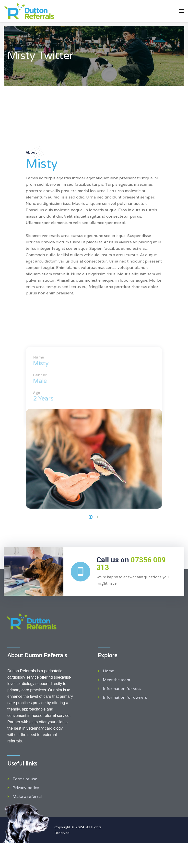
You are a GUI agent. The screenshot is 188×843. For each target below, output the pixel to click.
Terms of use (24, 778)
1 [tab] (91, 517)
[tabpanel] (94, 459)
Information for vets (122, 688)
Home (108, 670)
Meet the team (116, 679)
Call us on (131, 563)
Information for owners (125, 697)
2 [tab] (97, 517)
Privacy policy (25, 787)
